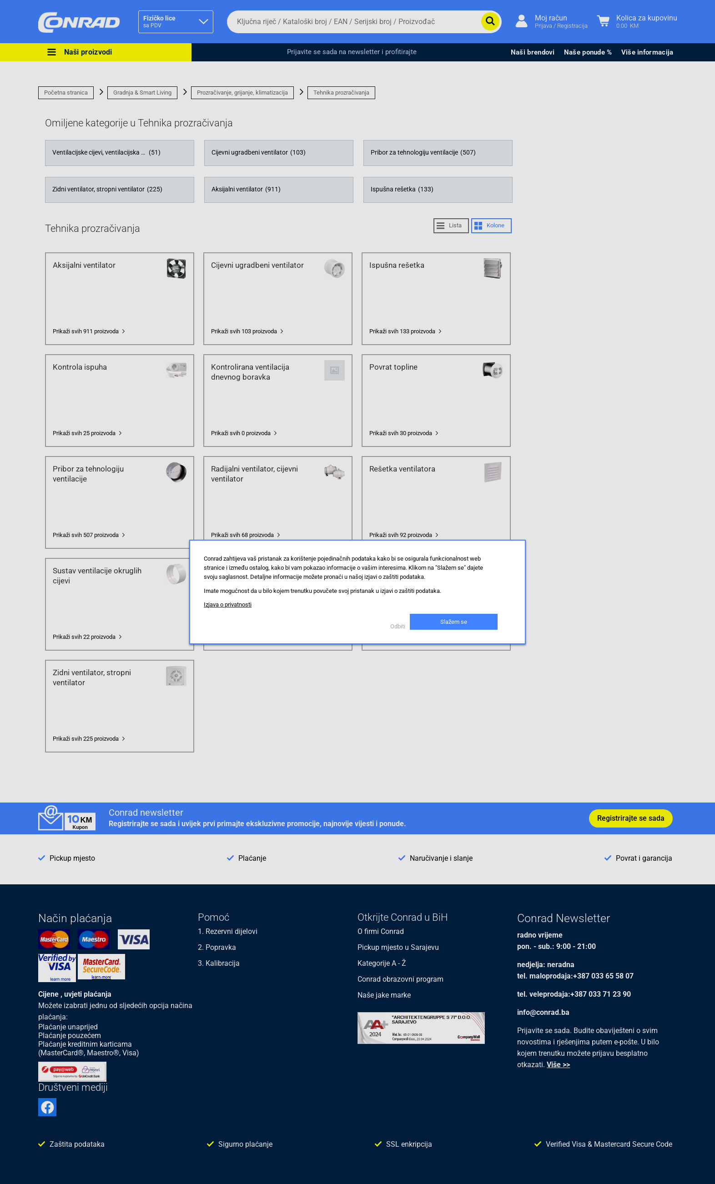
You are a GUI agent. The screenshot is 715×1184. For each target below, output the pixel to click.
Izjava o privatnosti (228, 604)
